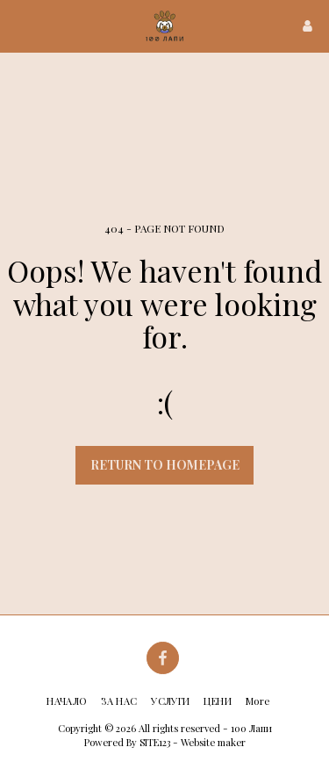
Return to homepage (165, 464)
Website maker (213, 742)
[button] (19, 25)
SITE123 (154, 742)
